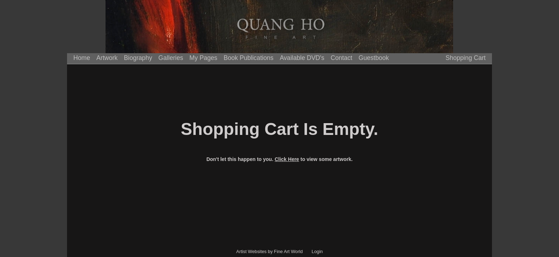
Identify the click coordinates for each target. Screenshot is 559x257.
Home (81, 57)
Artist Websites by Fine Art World (269, 251)
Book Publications (248, 57)
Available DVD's (302, 57)
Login (317, 251)
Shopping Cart (466, 57)
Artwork (107, 57)
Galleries (170, 57)
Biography (138, 57)
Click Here (287, 159)
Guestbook (374, 57)
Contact (342, 57)
